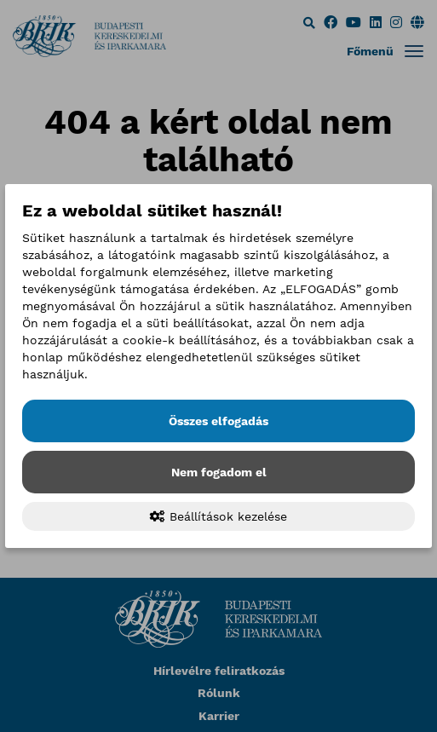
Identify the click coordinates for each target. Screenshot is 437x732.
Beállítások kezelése (218, 516)
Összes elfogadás (218, 421)
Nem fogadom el (219, 472)
